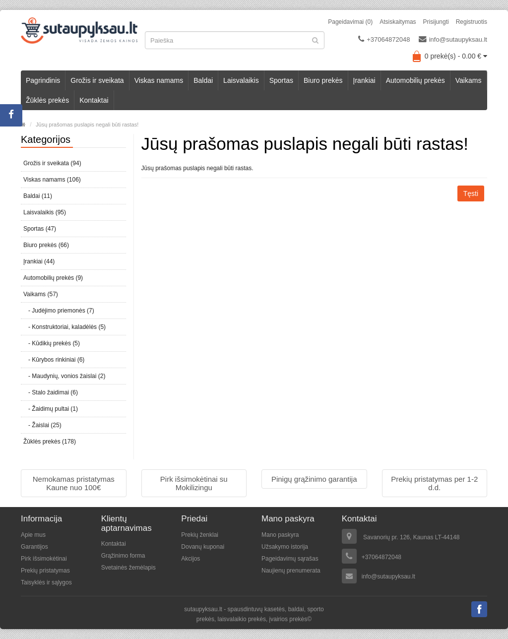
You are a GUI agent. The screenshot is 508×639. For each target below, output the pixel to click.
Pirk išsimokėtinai (44, 558)
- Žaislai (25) (42, 425)
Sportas (281, 80)
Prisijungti (436, 21)
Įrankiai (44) (39, 261)
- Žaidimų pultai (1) (50, 408)
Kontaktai (93, 100)
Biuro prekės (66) (46, 245)
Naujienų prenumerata (290, 570)
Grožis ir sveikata (97, 80)
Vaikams (468, 80)
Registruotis (471, 21)
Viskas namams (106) (52, 179)
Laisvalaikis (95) (44, 212)
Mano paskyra (280, 534)
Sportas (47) (39, 228)
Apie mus (33, 534)
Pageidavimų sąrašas (289, 558)
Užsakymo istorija (284, 546)
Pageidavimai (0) (350, 21)
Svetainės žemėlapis (128, 567)
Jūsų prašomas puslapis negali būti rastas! (87, 125)
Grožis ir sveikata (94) (52, 163)
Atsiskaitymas (398, 21)
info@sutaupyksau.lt (453, 39)
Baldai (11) (37, 195)
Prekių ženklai (199, 534)
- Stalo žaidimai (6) (50, 392)
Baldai (203, 80)
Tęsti (470, 193)
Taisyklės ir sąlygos (46, 582)
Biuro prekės (323, 80)
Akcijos (190, 558)
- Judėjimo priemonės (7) (58, 310)
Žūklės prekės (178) (49, 441)
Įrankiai (364, 80)
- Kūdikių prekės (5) (51, 343)
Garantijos (34, 546)
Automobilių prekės (415, 80)
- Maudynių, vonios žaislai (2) (64, 376)
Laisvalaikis (241, 80)
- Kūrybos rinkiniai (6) (53, 359)
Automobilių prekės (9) (53, 277)
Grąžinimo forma (123, 555)
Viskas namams (159, 80)
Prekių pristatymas (45, 570)
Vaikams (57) (40, 294)
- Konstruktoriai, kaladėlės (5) (64, 326)
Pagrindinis (43, 80)
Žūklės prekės (47, 100)
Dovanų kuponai (202, 546)
